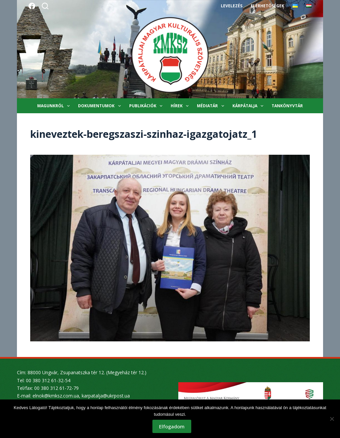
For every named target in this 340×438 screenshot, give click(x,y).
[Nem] (331, 418)
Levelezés (231, 6)
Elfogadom (172, 426)
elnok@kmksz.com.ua (56, 396)
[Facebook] (32, 6)
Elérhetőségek (267, 6)
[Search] (45, 6)
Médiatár (211, 106)
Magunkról (54, 106)
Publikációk (147, 106)
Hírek (181, 106)
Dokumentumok (100, 106)
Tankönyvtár (287, 106)
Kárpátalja (249, 106)
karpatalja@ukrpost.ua (106, 396)
